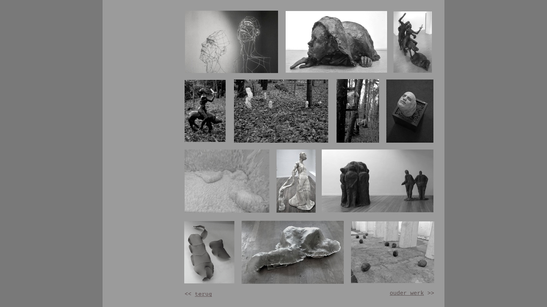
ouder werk (407, 293)
